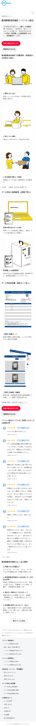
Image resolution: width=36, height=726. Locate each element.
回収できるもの (8, 676)
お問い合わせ (8, 704)
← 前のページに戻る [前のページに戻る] (18, 621)
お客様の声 (7, 711)
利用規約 (29, 633)
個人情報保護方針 (9, 718)
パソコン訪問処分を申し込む (12, 665)
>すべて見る (6, 557)
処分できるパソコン (10, 672)
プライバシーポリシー (18, 633)
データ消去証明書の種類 (11, 690)
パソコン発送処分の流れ (11, 643)
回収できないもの (9, 679)
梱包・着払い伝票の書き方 (12, 647)
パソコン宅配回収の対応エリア (13, 650)
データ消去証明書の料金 (11, 693)
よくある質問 (8, 701)
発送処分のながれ (9, 49)
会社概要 (6, 714)
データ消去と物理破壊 (10, 686)
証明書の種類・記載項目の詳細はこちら (14, 402)
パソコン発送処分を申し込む (12, 654)
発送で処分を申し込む (11, 43)
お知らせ (6, 708)
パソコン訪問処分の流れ (11, 661)
